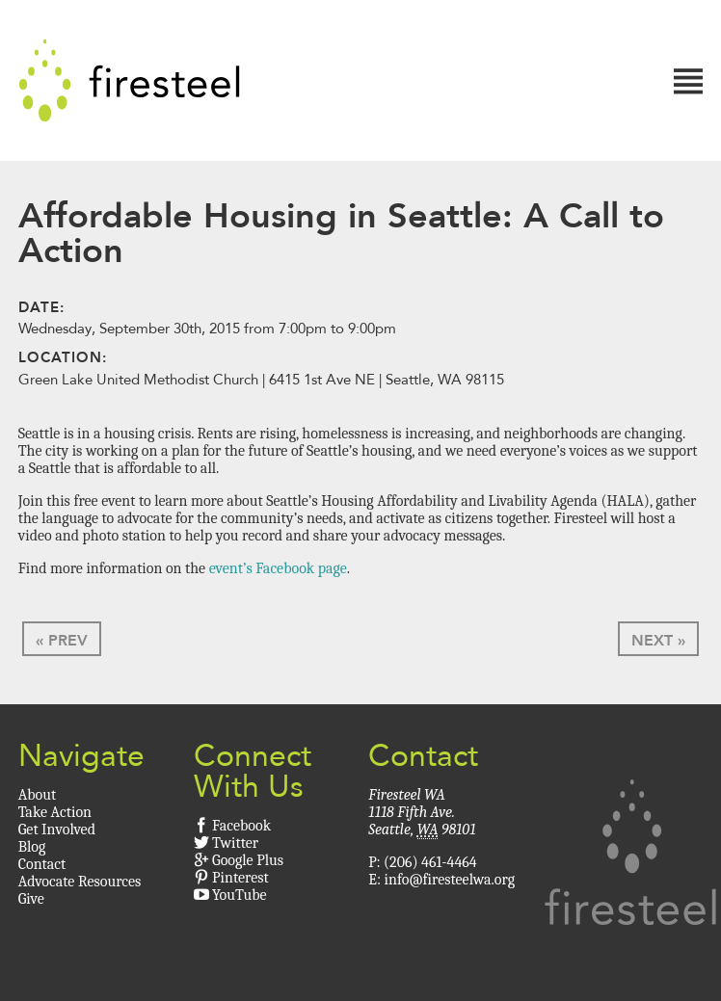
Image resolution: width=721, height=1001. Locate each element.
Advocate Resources (80, 881)
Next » (658, 640)
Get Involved (56, 829)
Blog (32, 847)
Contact (42, 864)
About (37, 794)
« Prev (62, 640)
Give (31, 899)
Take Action (55, 812)
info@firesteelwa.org (450, 879)
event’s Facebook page (278, 568)
